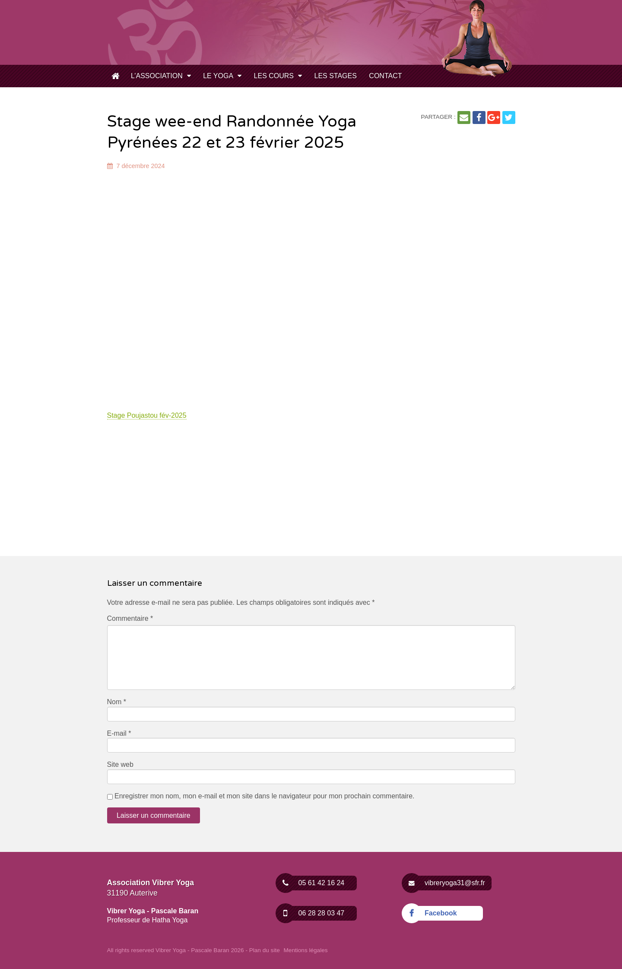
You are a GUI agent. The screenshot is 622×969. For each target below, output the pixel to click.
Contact (385, 75)
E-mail (119, 733)
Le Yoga (218, 75)
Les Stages (335, 75)
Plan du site (264, 950)
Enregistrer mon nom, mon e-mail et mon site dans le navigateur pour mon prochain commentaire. (264, 796)
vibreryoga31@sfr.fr (448, 883)
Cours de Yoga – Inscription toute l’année (115, 76)
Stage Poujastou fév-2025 (147, 415)
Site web (120, 764)
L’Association (157, 75)
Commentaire (130, 618)
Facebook (434, 913)
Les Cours (274, 75)
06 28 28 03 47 (315, 913)
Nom (116, 701)
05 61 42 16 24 (315, 883)
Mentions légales (306, 950)
